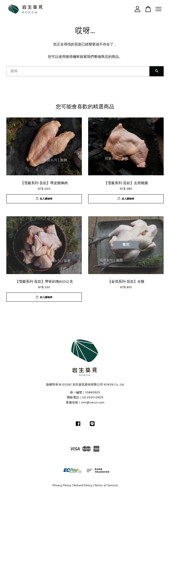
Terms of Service (106, 485)
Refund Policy (82, 485)
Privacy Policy (61, 485)
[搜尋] (77, 71)
